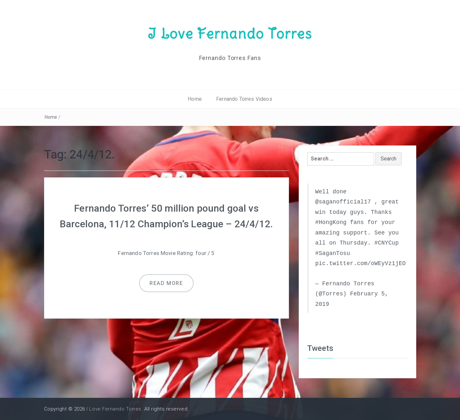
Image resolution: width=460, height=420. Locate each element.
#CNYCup (386, 243)
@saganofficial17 (343, 202)
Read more (166, 283)
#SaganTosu (332, 253)
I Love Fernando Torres (230, 33)
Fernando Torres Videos (244, 99)
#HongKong (331, 222)
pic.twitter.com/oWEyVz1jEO (360, 263)
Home (195, 99)
